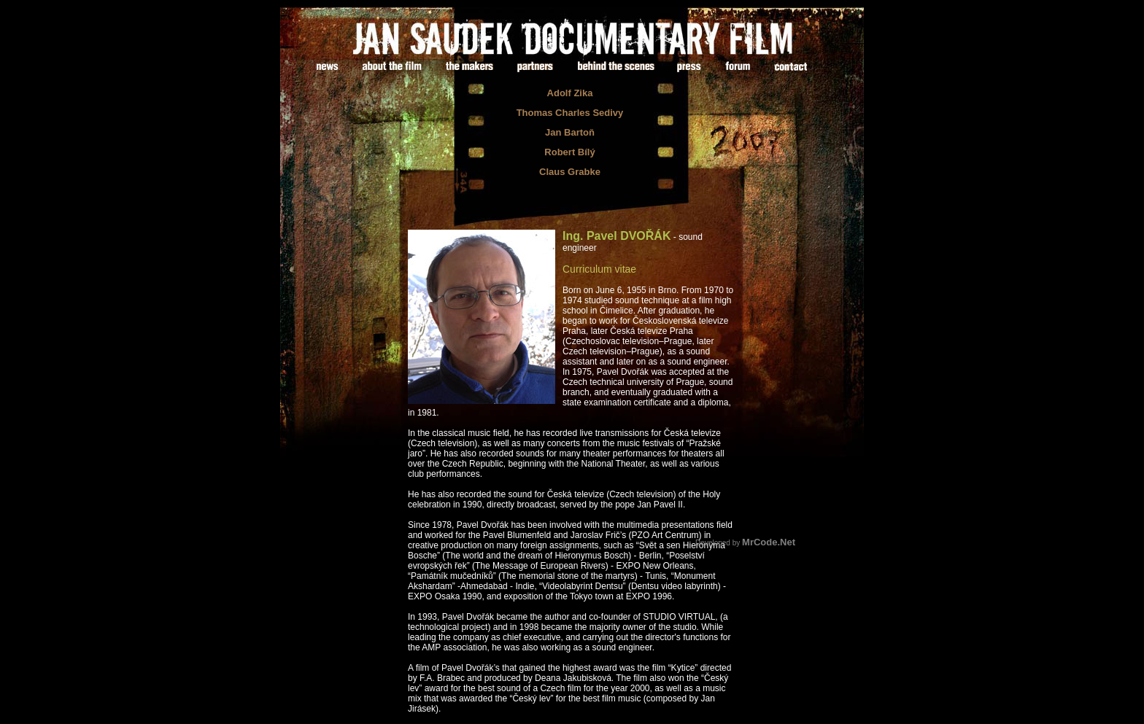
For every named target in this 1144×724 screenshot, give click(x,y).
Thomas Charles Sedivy (570, 112)
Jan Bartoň (570, 132)
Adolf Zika (570, 92)
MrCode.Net (768, 542)
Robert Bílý (569, 152)
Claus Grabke (569, 171)
